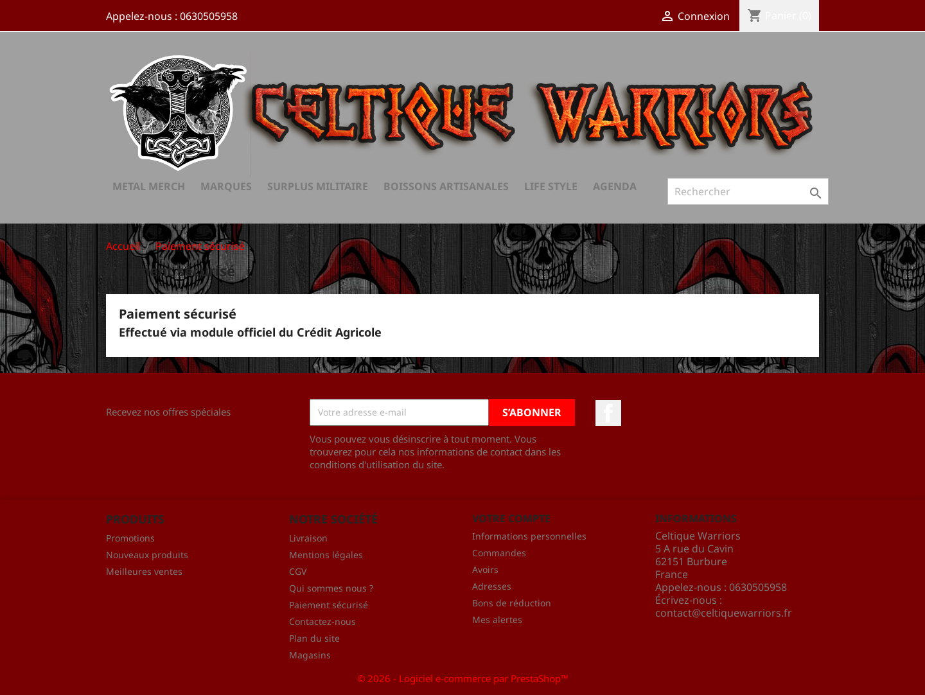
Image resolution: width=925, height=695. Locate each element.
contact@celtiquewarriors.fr (723, 613)
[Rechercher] (748, 191)
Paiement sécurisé (328, 605)
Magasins (310, 655)
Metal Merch (148, 186)
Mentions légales (326, 555)
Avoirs (485, 569)
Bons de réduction (511, 603)
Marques (226, 186)
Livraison (308, 538)
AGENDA (615, 186)
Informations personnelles (529, 536)
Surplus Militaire (317, 186)
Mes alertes (497, 619)
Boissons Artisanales (446, 186)
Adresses (491, 586)
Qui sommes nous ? (331, 588)
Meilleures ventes (144, 571)
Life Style (550, 186)
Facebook (608, 413)
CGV (297, 571)
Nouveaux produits (147, 555)
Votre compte (511, 518)
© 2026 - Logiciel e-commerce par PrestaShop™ (462, 678)
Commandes (499, 553)
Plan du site (314, 638)
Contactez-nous (322, 621)
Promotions (130, 538)
